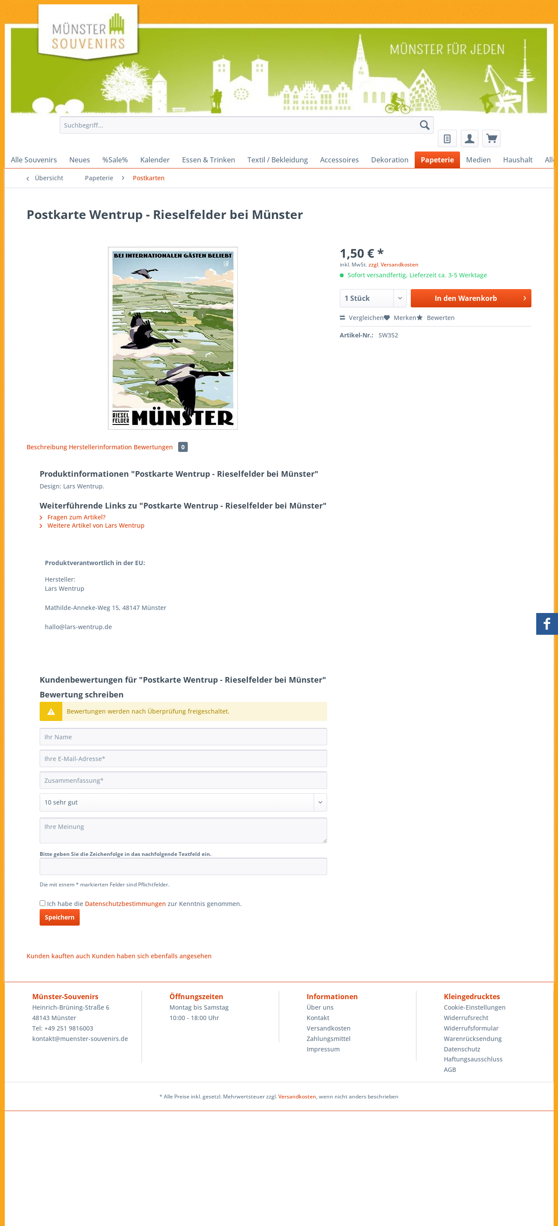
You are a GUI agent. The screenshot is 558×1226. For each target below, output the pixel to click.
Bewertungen (161, 447)
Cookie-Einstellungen (475, 1007)
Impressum (323, 1049)
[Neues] (79, 160)
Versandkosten (329, 1028)
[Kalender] (155, 160)
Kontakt (318, 1018)
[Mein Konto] (469, 138)
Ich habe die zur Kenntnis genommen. (144, 903)
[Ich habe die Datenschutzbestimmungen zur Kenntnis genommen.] (42, 903)
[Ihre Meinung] (183, 830)
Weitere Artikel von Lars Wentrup (92, 525)
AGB (450, 1069)
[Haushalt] (518, 160)
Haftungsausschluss (473, 1059)
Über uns (320, 1007)
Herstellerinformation (100, 447)
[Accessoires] (339, 160)
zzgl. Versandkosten (394, 264)
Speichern (59, 917)
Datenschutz (462, 1049)
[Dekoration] (390, 160)
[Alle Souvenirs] (34, 160)
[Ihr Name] (183, 736)
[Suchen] (425, 125)
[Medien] (478, 160)
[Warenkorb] (491, 138)
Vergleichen (362, 317)
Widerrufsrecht (466, 1018)
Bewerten (435, 317)
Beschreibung (47, 447)
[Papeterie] (437, 160)
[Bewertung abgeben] (183, 802)
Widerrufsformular (471, 1028)
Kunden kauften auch (58, 956)
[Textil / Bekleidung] (277, 160)
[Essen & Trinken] (208, 160)
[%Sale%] (115, 160)
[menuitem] (244, 129)
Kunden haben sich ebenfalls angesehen (152, 956)
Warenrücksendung (473, 1038)
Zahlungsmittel (329, 1038)
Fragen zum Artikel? (72, 517)
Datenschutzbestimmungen (125, 903)
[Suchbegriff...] (247, 125)
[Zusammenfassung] (183, 780)
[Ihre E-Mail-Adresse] (183, 758)
